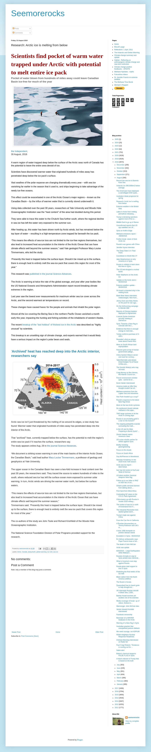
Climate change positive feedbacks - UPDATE (123, 68)
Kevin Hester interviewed (125, 383)
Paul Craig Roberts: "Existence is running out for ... (127, 646)
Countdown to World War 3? (126, 256)
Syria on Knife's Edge (124, 231)
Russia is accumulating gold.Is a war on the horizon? (127, 420)
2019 (117, 159)
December (121, 165)
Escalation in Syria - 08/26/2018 (128, 536)
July (118, 665)
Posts (16, 29)
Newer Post (16, 632)
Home (58, 632)
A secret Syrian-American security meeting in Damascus (125, 318)
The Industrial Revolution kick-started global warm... (127, 511)
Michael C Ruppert (121, 85)
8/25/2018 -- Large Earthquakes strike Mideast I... (128, 552)
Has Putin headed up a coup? (127, 397)
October (120, 171)
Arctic (19, 552)
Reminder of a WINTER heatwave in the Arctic (125, 619)
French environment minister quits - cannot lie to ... (126, 379)
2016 (117, 691)
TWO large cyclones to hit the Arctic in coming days (127, 414)
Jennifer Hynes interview (125, 247)
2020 (117, 155)
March (119, 678)
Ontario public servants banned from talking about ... (127, 487)
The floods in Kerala (123, 582)
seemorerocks (133, 717)
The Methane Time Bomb (123, 82)
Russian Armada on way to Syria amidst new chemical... (128, 557)
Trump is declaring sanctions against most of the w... (126, 218)
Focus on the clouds (123, 450)
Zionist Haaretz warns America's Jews (124, 435)
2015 (117, 695)
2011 (117, 708)
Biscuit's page (119, 47)
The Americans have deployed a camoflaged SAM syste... (127, 192)
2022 (117, 149)
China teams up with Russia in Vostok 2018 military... (127, 500)
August (119, 178)
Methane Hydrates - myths (124, 72)
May (118, 671)
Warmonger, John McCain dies (127, 606)
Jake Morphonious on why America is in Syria (126, 260)
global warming (41, 552)
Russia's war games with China (127, 244)
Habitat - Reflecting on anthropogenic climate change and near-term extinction (127, 62)
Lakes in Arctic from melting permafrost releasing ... (126, 213)
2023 (117, 146)
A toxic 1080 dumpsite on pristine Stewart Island (125, 532)
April (119, 674)
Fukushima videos (121, 74)
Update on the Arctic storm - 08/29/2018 (126, 281)
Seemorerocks (38, 13)
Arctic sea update (122, 548)
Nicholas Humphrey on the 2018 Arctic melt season (126, 461)
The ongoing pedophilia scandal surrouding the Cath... (128, 425)
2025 (117, 139)
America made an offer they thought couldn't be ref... (126, 387)
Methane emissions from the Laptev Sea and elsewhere (127, 392)
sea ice (55, 552)
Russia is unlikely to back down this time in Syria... (127, 265)
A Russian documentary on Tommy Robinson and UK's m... (127, 526)
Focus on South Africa (124, 453)
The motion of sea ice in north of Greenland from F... (127, 506)
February (120, 681)
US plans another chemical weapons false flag (126, 476)
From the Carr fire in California (127, 520)
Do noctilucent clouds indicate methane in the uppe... (127, 409)
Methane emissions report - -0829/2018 (126, 235)
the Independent (19, 151)
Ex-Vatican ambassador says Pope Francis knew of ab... (127, 540)
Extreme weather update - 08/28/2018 (125, 286)
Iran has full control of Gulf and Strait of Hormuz (127, 471)
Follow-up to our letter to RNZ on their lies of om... (127, 482)
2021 (117, 152)
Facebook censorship (124, 615)
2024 (117, 143)
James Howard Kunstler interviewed (125, 610)
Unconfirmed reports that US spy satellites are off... (126, 226)
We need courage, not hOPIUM (128, 632)
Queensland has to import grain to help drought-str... (128, 586)
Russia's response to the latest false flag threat (127, 401)
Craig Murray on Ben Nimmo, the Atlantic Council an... (127, 374)
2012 (117, 704)
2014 (117, 698)
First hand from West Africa (126, 491)
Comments (18, 33)
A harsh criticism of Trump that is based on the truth (127, 660)
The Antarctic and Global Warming (127, 53)
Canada (24, 552)
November (121, 168)
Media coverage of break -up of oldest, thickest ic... (127, 602)
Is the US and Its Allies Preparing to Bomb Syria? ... (127, 430)
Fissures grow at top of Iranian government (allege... (127, 351)
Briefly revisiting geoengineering (123, 446)
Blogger (80, 740)
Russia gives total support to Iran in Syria (126, 567)
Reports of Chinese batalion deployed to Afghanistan (126, 312)
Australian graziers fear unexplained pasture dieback (128, 627)
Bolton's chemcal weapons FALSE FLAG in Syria (126, 655)
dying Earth (32, 552)
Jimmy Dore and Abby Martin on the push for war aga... (127, 302)
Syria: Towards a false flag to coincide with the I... (127, 325)
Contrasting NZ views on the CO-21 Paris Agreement (126, 495)
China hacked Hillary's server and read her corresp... (127, 356)
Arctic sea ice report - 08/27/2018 (124, 466)
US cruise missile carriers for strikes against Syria (127, 441)
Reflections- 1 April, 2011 (123, 50)
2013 (117, 701)
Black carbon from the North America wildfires (126, 578)
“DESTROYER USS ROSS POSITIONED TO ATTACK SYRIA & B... (127, 362)
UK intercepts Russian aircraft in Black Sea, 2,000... (127, 591)
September (121, 174)
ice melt (49, 552)
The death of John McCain (126, 544)
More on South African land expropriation (126, 346)
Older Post (99, 632)
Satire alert (120, 650)
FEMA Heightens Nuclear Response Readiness (125, 636)
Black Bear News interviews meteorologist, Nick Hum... (127, 297)
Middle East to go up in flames (127, 222)
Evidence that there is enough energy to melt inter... (127, 330)
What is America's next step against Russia (126, 562)
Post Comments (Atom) (30, 636)
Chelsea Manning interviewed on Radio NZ (127, 641)
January (120, 684)
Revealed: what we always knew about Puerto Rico (126, 340)
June (119, 668)
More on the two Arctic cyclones (128, 405)
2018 (117, 162)
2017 (117, 688)
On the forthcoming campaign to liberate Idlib (127, 307)
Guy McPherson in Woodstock (127, 456)
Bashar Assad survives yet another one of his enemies (127, 597)
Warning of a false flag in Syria (127, 623)
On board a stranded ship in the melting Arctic (128, 291)
